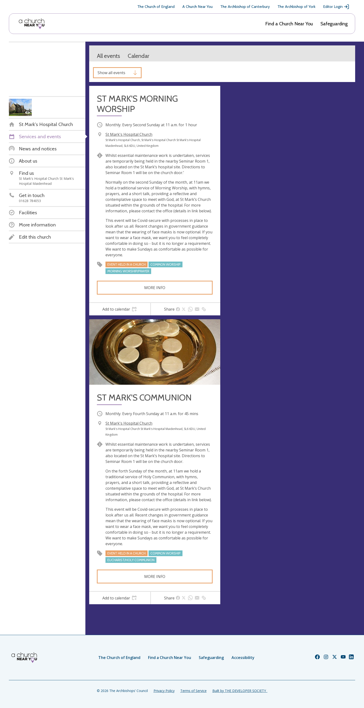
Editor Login (336, 7)
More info (154, 287)
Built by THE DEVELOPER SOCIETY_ (239, 690)
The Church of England (156, 6)
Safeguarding (334, 24)
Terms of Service (193, 690)
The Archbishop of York (296, 6)
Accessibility (243, 657)
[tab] (119, 309)
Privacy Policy (164, 690)
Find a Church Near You (289, 24)
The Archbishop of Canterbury (245, 6)
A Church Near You (197, 6)
